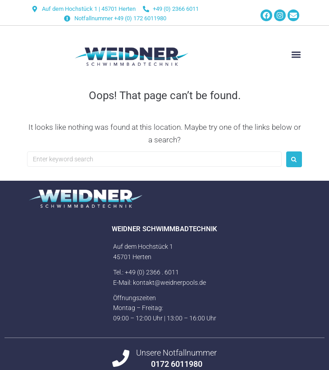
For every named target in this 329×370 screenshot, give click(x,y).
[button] (296, 54)
